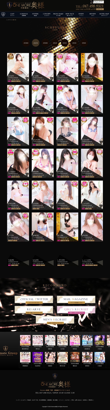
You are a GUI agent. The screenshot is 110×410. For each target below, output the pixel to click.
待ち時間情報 (42, 400)
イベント (61, 400)
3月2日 (65, 43)
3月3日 (74, 43)
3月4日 (84, 43)
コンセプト (23, 400)
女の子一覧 (35, 400)
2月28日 (45, 43)
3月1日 (55, 43)
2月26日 (26, 43)
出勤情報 (49, 400)
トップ (17, 400)
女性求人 (85, 400)
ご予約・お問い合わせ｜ (77, 400)
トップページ (9, 19)
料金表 (29, 400)
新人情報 (55, 400)
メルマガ (67, 400)
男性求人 (91, 400)
